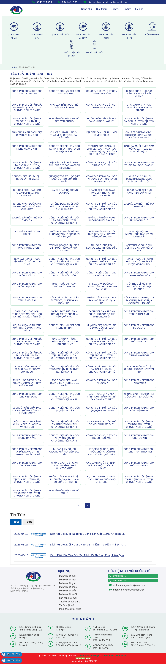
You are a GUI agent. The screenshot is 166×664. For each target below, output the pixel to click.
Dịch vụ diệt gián (67, 583)
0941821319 (42, 2)
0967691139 (68, 2)
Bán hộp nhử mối (68, 598)
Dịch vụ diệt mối (67, 576)
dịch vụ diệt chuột (83, 30)
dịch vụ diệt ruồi (129, 30)
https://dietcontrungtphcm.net (126, 589)
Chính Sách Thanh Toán (114, 655)
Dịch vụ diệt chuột (68, 587)
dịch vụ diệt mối (60, 29)
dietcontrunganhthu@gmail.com (106, 2)
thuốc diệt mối (94, 47)
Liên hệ (139, 8)
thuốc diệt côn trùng (71, 48)
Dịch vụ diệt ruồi (67, 579)
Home (14, 67)
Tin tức (127, 8)
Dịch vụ (115, 8)
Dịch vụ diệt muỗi (68, 594)
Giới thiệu (101, 8)
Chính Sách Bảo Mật (89, 655)
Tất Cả (15, 522)
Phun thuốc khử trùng (70, 609)
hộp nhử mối (152, 29)
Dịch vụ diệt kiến (67, 590)
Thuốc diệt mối (67, 605)
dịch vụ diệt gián (106, 30)
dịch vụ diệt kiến (37, 30)
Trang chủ (86, 8)
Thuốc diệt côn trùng (69, 601)
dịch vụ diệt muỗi (14, 30)
